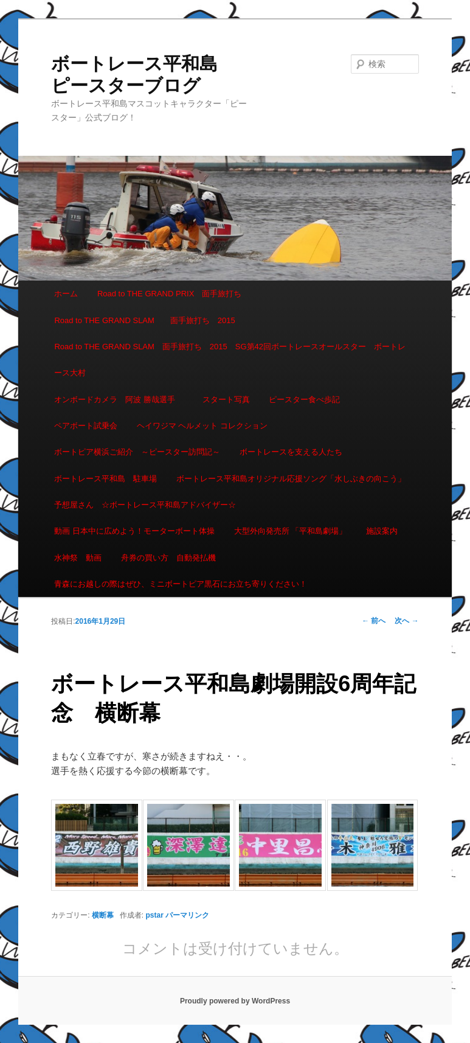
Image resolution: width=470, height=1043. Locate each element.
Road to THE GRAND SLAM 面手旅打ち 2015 (144, 320)
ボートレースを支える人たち (291, 451)
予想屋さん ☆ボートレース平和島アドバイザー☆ (145, 504)
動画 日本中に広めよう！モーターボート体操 (134, 530)
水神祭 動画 (78, 557)
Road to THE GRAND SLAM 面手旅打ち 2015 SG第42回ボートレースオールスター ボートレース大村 (230, 359)
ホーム (66, 293)
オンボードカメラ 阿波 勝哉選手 (118, 399)
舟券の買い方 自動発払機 (168, 557)
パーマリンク (187, 915)
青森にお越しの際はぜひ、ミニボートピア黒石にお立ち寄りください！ (180, 583)
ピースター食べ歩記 (304, 399)
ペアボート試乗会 (85, 425)
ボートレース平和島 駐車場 (105, 478)
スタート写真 (226, 399)
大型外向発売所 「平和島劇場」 (290, 530)
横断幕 (103, 915)
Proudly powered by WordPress (235, 1001)
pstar (155, 915)
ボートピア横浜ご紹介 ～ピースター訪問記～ (137, 451)
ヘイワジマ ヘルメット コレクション (202, 425)
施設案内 (382, 530)
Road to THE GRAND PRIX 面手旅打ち (169, 293)
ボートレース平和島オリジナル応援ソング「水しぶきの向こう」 (291, 478)
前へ (373, 620)
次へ (406, 620)
